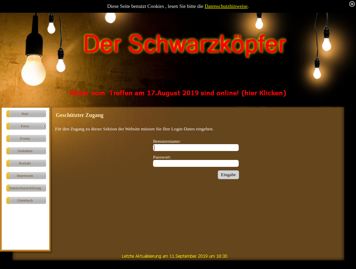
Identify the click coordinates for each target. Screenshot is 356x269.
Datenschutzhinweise (226, 6)
